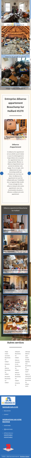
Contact (6, 414)
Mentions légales (24, 456)
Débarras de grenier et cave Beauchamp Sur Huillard (17, 365)
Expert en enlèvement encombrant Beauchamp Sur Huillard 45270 (27, 380)
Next (29, 173)
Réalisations (7, 411)
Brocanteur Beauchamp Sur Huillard (7, 379)
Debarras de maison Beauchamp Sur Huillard (17, 376)
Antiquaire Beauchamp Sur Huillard (17, 354)
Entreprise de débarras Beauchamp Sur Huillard (7, 369)
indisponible (8, 435)
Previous (1, 173)
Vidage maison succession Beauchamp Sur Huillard (7, 356)
